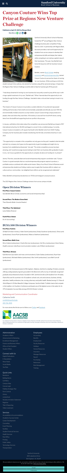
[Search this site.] (6, 3)
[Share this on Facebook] (20, 33)
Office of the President (9, 346)
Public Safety (7, 442)
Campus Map (7, 383)
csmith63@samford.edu (10, 300)
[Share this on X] (25, 33)
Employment (37, 341)
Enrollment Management (10, 341)
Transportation (7, 448)
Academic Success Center (11, 418)
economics (38, 75)
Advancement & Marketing (11, 338)
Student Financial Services (11, 431)
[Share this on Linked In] (23, 33)
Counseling (6, 423)
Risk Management (39, 365)
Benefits (35, 338)
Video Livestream (8, 408)
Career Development (9, 421)
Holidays (36, 346)
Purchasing (36, 360)
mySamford (6, 397)
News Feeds (6, 362)
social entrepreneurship (51, 75)
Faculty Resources (38, 343)
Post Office (6, 437)
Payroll (35, 357)
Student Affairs (7, 349)
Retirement (36, 362)
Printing (5, 440)
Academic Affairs (8, 335)
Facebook (42, 307)
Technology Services (9, 445)
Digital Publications (8, 356)
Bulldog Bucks (7, 378)
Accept (34, 467)
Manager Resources (39, 354)
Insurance (36, 352)
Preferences (34, 470)
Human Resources (39, 349)
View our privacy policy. (39, 463)
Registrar (5, 402)
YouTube (5, 367)
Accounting (37, 335)
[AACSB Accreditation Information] (15, 317)
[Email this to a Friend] (17, 33)
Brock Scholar (49, 72)
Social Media (6, 364)
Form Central (7, 391)
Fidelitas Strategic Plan (9, 389)
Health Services (7, 434)
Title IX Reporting (8, 405)
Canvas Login (7, 386)
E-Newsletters (7, 359)
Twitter (34, 307)
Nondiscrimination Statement (12, 400)
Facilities (5, 429)
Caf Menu (6, 381)
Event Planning (7, 426)
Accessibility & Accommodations (13, 415)
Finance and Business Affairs (11, 343)
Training (35, 368)
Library (5, 394)
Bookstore (6, 375)
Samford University (33, 453)
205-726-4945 (7, 303)
